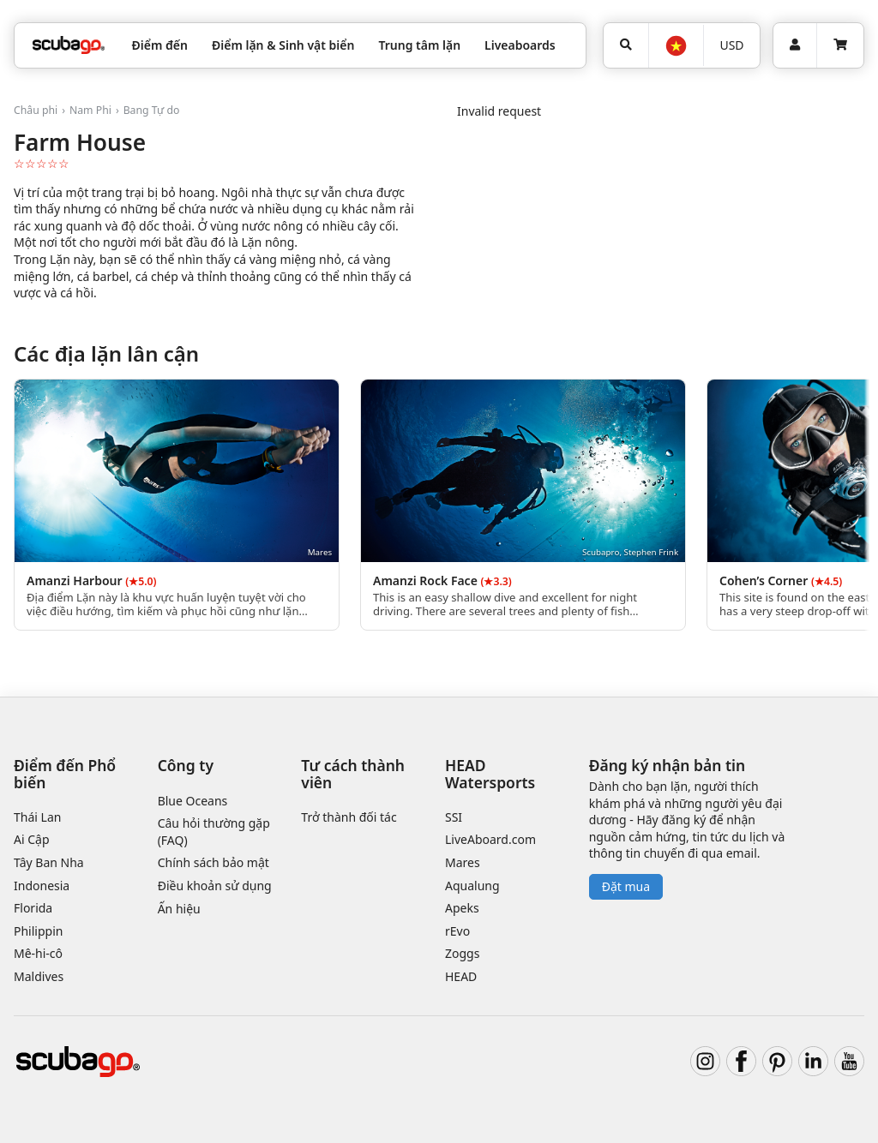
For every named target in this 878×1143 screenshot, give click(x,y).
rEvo (457, 931)
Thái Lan (37, 817)
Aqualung (472, 885)
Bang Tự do (151, 110)
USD (731, 45)
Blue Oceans (193, 801)
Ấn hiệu (179, 909)
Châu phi (35, 110)
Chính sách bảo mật (213, 862)
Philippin (38, 931)
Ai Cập (32, 839)
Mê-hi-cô (38, 953)
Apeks (462, 908)
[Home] (69, 45)
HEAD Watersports (490, 773)
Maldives (38, 976)
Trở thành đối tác (348, 817)
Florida (33, 908)
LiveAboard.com (490, 839)
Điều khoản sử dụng (215, 885)
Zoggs (462, 953)
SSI (453, 817)
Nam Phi (90, 110)
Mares (462, 862)
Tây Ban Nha (49, 862)
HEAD (461, 976)
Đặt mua (626, 886)
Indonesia (41, 885)
